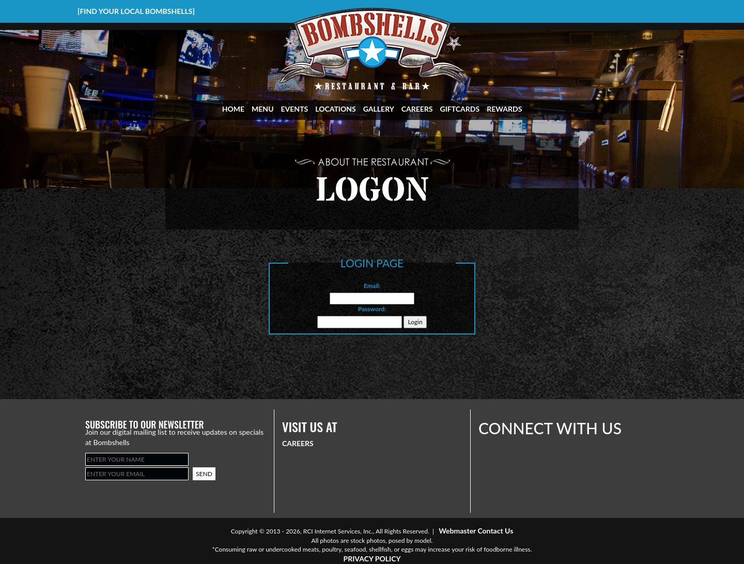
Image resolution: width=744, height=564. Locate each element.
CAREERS (298, 443)
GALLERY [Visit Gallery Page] (378, 108)
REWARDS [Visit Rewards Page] (504, 108)
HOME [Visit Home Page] (233, 108)
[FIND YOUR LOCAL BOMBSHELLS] (136, 11)
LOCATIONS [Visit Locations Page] (335, 108)
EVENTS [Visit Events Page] (294, 108)
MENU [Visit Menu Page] (262, 108)
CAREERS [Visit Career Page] (417, 108)
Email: (372, 285)
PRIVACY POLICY (371, 558)
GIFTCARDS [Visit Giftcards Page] (460, 108)
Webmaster (457, 530)
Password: (372, 309)
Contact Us (495, 530)
